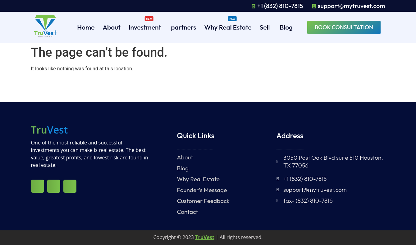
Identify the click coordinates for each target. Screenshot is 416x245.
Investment (145, 26)
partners (183, 27)
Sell (265, 27)
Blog (286, 27)
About (112, 27)
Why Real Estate (227, 26)
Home (85, 27)
